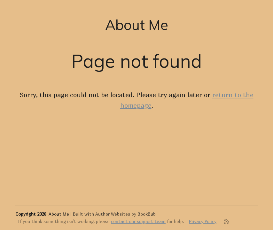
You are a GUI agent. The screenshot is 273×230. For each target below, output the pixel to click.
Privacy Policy (202, 221)
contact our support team (138, 221)
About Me (136, 25)
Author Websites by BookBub (125, 214)
